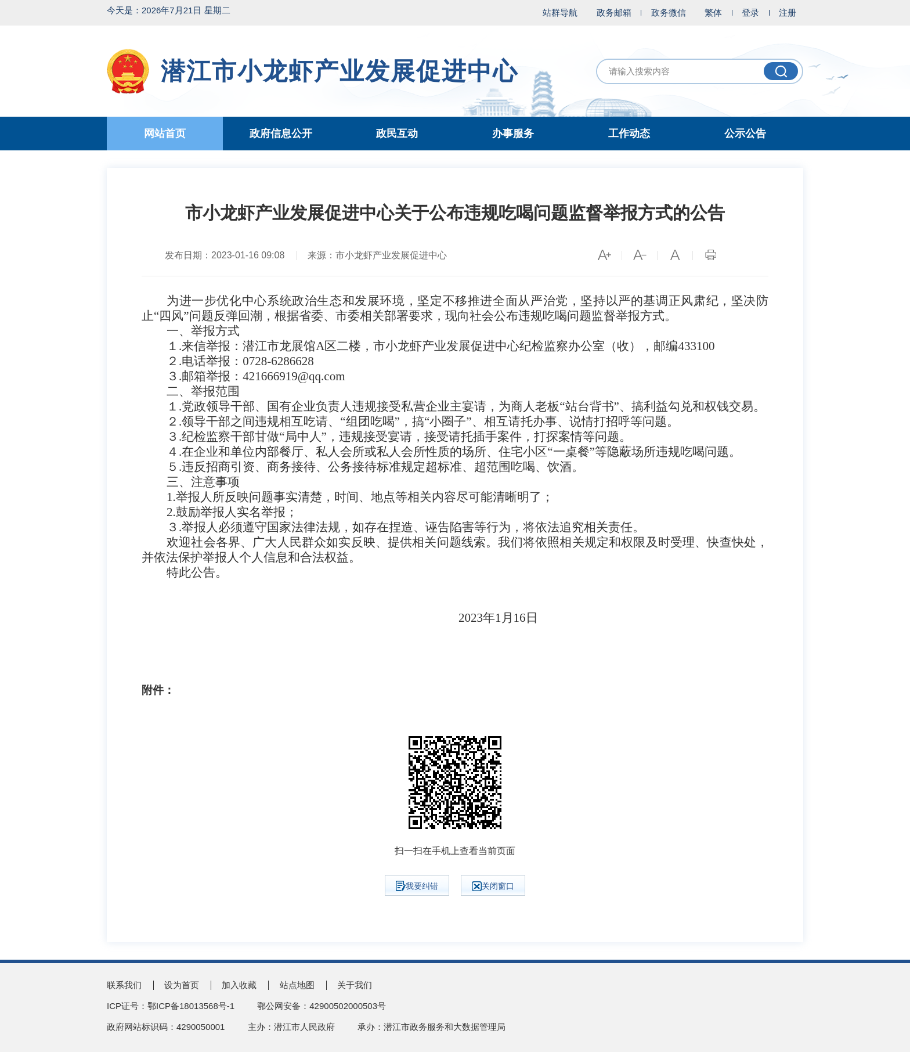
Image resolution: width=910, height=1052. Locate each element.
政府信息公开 (281, 133)
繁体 (713, 12)
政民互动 (397, 133)
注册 (787, 12)
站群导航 (560, 12)
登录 (750, 12)
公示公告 (745, 133)
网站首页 (165, 133)
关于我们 (354, 985)
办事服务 (513, 133)
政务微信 (668, 12)
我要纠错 (417, 886)
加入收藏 (239, 985)
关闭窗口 (493, 886)
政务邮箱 (614, 12)
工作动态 (629, 133)
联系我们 (124, 985)
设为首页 (181, 985)
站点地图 (297, 985)
